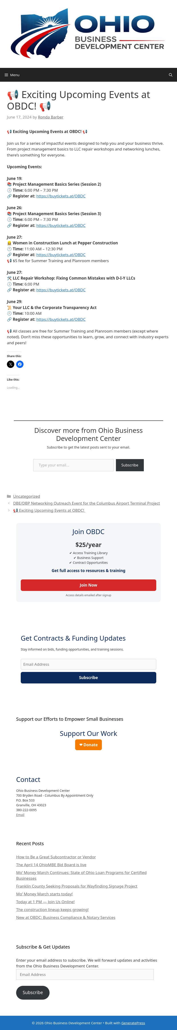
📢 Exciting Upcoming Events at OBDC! (49, 510)
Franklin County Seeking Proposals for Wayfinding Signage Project (76, 886)
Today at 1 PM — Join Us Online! (45, 901)
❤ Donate (88, 744)
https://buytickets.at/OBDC (61, 196)
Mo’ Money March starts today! (44, 894)
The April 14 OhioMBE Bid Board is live (51, 864)
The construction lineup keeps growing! (52, 909)
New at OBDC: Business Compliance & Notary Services (65, 917)
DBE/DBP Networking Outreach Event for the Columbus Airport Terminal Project (86, 503)
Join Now (88, 585)
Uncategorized (26, 496)
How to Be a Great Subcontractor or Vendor (56, 856)
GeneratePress (133, 1023)
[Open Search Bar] (170, 75)
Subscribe (129, 465)
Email (20, 815)
